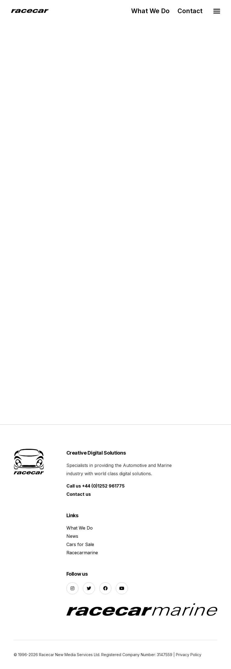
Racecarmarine (82, 552)
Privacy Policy (188, 654)
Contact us (78, 494)
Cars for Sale (80, 544)
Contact (190, 11)
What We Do (150, 11)
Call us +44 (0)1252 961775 (95, 486)
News (72, 536)
